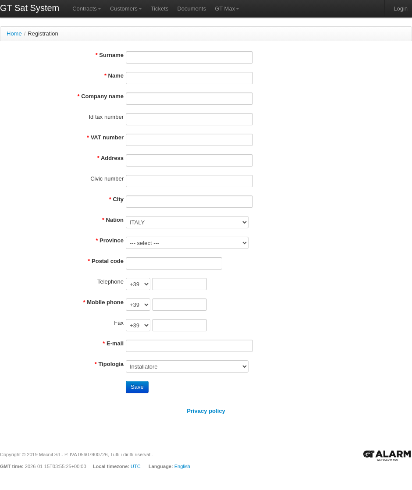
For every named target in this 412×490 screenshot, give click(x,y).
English (182, 466)
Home (14, 33)
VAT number (107, 137)
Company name (102, 96)
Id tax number (106, 117)
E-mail (115, 343)
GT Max (227, 8)
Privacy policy (206, 411)
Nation (115, 220)
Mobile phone (105, 302)
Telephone (110, 281)
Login (401, 8)
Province (111, 240)
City (118, 199)
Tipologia (111, 364)
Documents (191, 8)
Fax (119, 323)
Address (112, 158)
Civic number (107, 178)
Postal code (108, 261)
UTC (136, 466)
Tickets (160, 8)
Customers (126, 8)
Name (116, 75)
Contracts (86, 8)
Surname (111, 55)
